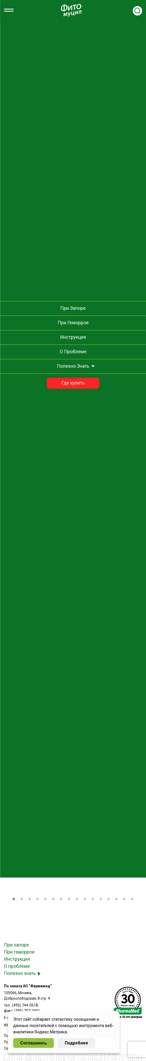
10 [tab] (85, 899)
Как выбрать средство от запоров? (73, 98)
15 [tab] (124, 899)
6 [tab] (53, 899)
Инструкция (17, 959)
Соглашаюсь (33, 1043)
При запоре (16, 945)
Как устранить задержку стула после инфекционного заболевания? (73, 82)
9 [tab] (77, 899)
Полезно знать (20, 973)
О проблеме (17, 966)
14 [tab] (116, 899)
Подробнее (76, 1042)
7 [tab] (61, 899)
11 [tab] (92, 899)
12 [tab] (100, 899)
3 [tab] (29, 899)
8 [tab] (69, 899)
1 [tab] (14, 899)
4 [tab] (37, 899)
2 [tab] (21, 899)
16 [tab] (132, 899)
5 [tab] (45, 899)
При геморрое (19, 952)
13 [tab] (108, 899)
